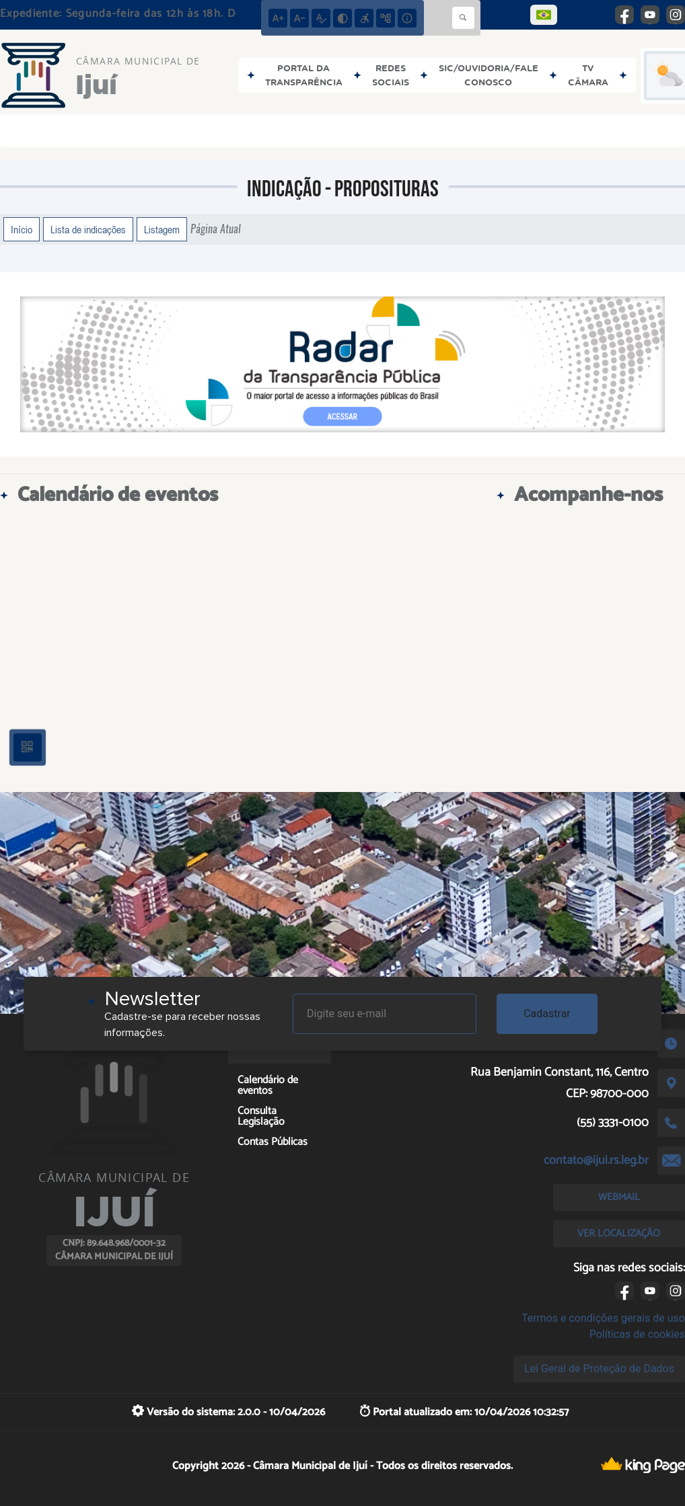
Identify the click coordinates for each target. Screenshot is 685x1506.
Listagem (162, 229)
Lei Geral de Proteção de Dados (599, 1368)
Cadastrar (547, 1013)
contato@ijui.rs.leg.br (596, 1160)
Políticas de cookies (637, 1334)
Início (21, 229)
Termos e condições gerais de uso (603, 1318)
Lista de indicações (88, 229)
